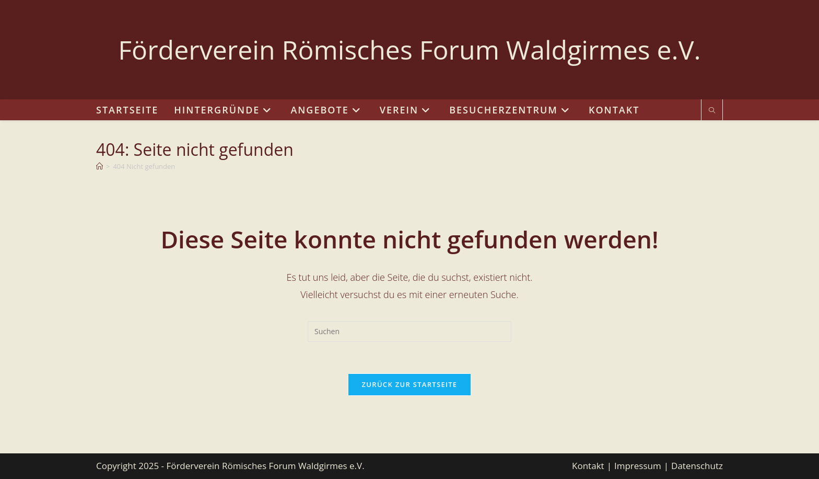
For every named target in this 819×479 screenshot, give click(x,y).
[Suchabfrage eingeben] (409, 331)
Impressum (637, 466)
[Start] (99, 166)
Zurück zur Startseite (410, 384)
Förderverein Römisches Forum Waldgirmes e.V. (409, 49)
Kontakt (588, 466)
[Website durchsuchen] (712, 111)
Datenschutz (697, 466)
